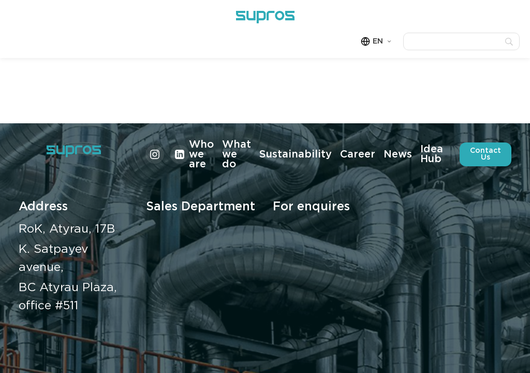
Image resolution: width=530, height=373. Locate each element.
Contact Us (485, 154)
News (398, 154)
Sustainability (295, 154)
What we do (236, 154)
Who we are (201, 154)
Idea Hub (431, 154)
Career (357, 154)
